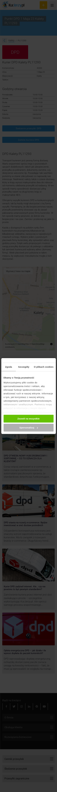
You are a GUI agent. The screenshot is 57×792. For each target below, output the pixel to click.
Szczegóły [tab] (23, 367)
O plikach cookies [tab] (44, 367)
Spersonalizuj (28, 427)
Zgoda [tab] (8, 367)
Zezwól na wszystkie (28, 418)
